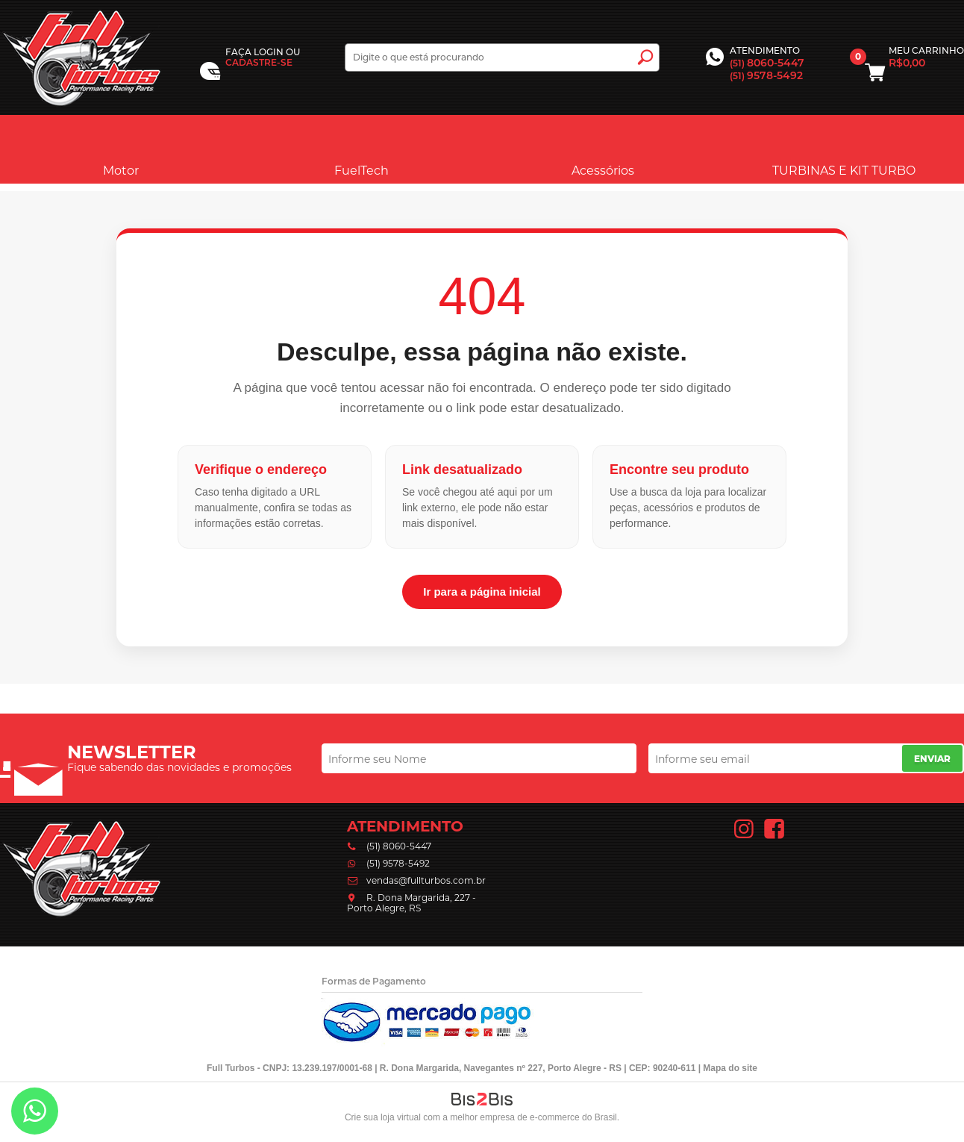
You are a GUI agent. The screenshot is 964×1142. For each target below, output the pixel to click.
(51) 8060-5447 (398, 846)
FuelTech (361, 148)
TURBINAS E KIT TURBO (844, 148)
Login (269, 51)
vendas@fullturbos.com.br (426, 880)
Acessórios (603, 148)
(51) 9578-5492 (398, 863)
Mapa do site (730, 1068)
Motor (121, 148)
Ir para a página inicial (482, 591)
